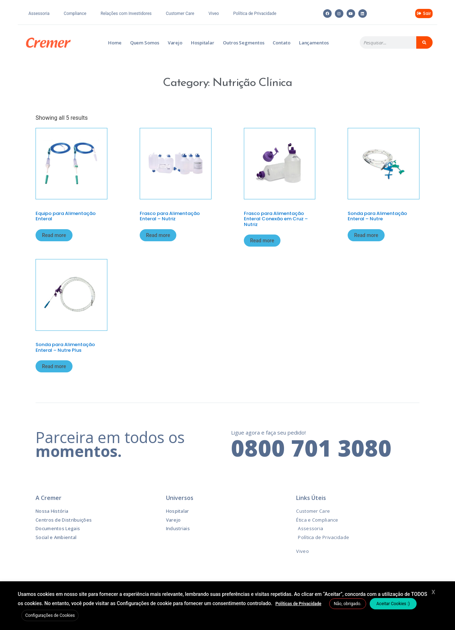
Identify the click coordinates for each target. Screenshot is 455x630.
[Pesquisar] (424, 42)
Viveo (213, 13)
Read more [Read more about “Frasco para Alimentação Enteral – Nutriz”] (158, 235)
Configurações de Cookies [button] (50, 615)
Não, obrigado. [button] (348, 603)
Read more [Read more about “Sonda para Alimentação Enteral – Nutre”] (366, 235)
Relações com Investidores (126, 13)
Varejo (175, 42)
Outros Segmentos (243, 42)
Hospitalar (202, 42)
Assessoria (38, 13)
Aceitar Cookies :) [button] (393, 603)
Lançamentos (314, 42)
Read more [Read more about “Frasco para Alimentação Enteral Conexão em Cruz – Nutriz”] (262, 240)
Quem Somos (144, 42)
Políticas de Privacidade (298, 603)
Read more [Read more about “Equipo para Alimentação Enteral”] (54, 235)
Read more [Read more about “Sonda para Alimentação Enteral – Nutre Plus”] (54, 366)
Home (115, 42)
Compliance (75, 13)
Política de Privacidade (254, 13)
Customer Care (180, 13)
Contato (281, 42)
